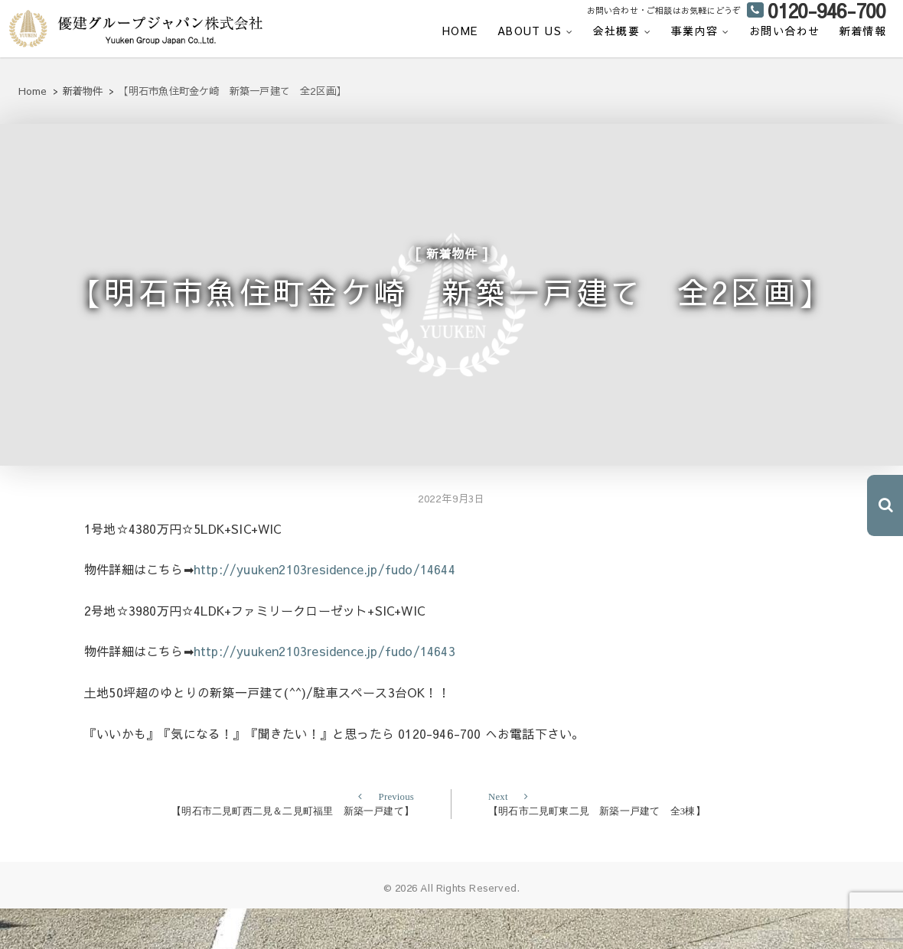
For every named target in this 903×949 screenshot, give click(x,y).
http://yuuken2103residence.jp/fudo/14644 (324, 609)
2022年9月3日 (451, 539)
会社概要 (617, 30)
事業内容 (695, 30)
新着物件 (452, 265)
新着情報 (863, 30)
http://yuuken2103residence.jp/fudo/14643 (324, 691)
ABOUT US (529, 30)
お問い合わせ (784, 30)
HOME (460, 30)
